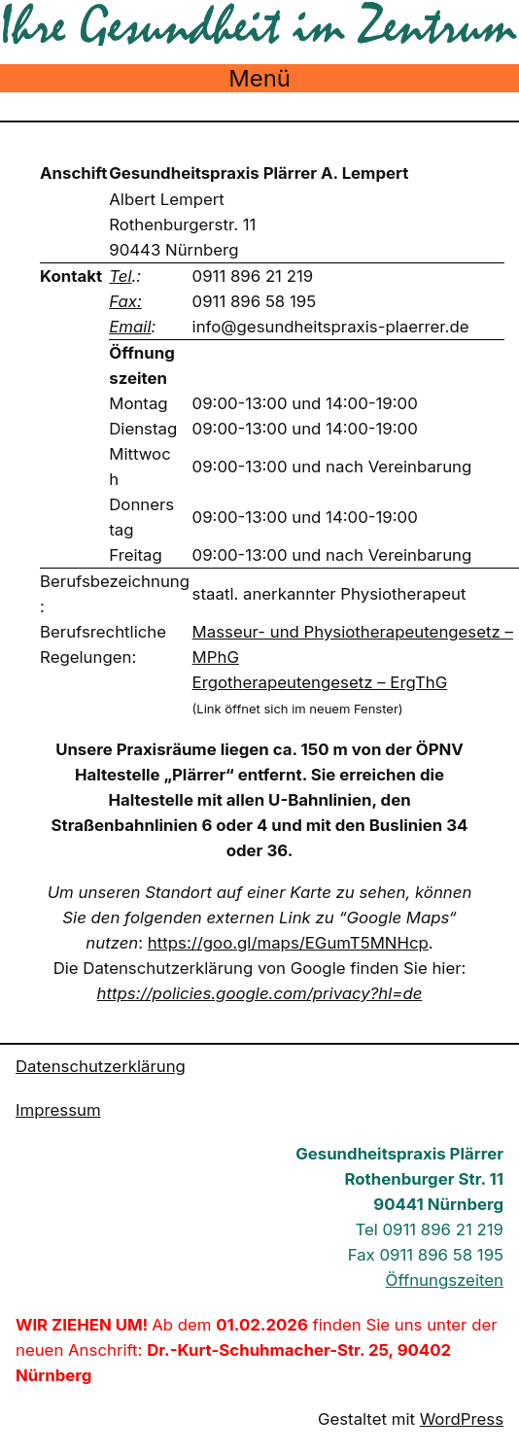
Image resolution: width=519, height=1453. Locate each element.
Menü (259, 78)
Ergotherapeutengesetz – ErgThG (320, 682)
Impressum (58, 1110)
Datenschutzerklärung (101, 1066)
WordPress (461, 1419)
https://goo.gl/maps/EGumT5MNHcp (288, 942)
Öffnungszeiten (444, 1280)
